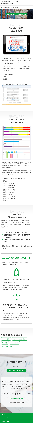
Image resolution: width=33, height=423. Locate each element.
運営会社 (3, 414)
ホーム (2, 7)
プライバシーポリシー (6, 417)
